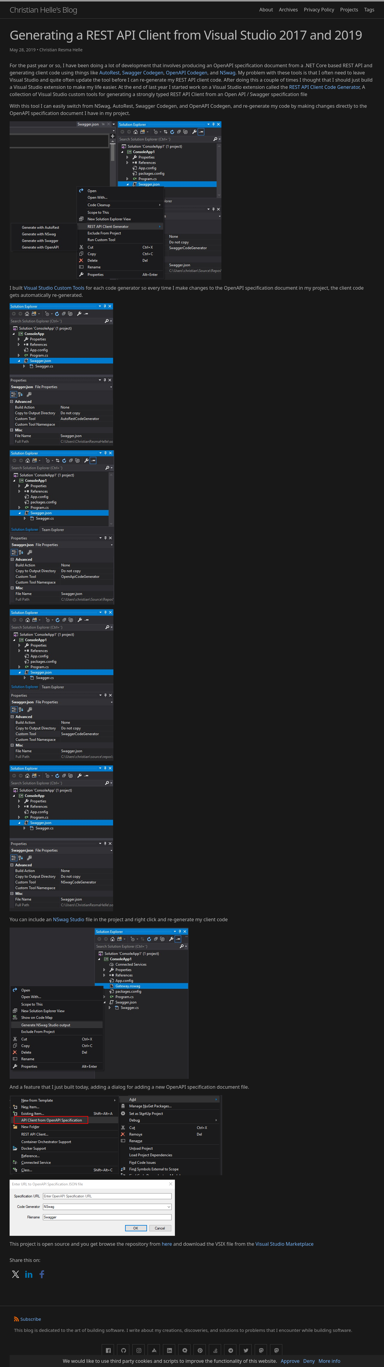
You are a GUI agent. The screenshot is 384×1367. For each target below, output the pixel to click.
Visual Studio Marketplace (284, 1244)
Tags (369, 9)
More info (329, 1361)
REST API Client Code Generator (324, 87)
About (266, 9)
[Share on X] (16, 1278)
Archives (288, 9)
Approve (290, 1361)
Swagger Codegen (142, 72)
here (167, 1244)
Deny (309, 1361)
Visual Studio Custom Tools (54, 288)
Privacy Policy (319, 9)
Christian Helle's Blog (43, 9)
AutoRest (109, 72)
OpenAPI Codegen (186, 72)
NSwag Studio (68, 919)
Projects (349, 9)
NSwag (227, 72)
